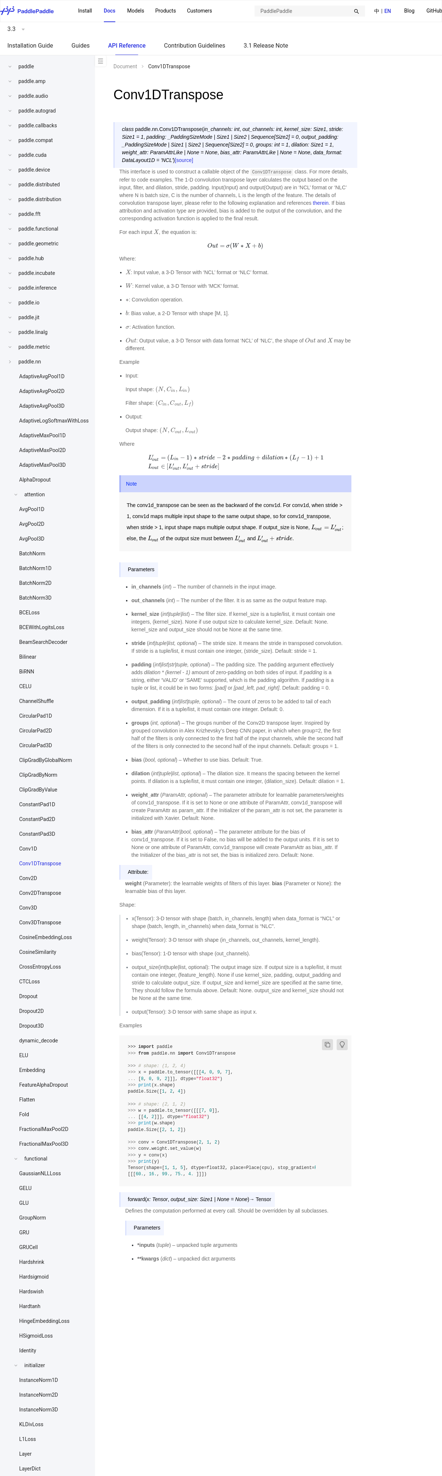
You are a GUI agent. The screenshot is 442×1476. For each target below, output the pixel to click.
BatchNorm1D (35, 568)
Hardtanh (30, 1306)
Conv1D (28, 849)
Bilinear (27, 657)
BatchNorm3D (35, 598)
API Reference (126, 45)
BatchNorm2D (35, 583)
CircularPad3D (35, 745)
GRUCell (28, 1247)
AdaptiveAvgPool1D (41, 376)
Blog (409, 11)
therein (321, 203)
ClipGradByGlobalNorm (45, 760)
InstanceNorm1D (38, 1380)
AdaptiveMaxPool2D (42, 450)
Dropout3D (31, 1026)
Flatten (27, 1100)
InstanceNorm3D (38, 1410)
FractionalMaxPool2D (44, 1129)
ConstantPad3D (37, 834)
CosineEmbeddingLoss (45, 937)
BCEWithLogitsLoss (41, 627)
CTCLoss (29, 981)
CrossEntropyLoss (40, 967)
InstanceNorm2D (38, 1395)
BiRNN (26, 672)
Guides (80, 45)
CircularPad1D (35, 716)
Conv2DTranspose (40, 893)
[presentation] (156, 232)
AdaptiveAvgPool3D (41, 406)
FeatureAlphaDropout (43, 1085)
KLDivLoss (31, 1424)
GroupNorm (32, 1218)
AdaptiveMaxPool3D (42, 465)
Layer (25, 1454)
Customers (199, 11)
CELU (25, 686)
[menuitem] (409, 11)
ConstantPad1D (37, 804)
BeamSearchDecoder (43, 642)
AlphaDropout (35, 480)
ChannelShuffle (36, 701)
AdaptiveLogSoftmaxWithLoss (54, 421)
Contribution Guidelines (194, 45)
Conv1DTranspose (40, 863)
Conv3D (28, 908)
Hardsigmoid (34, 1277)
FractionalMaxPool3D (44, 1144)
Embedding (32, 1070)
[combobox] (309, 11)
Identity (27, 1350)
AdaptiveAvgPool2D (41, 391)
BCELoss (29, 612)
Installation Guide (30, 45)
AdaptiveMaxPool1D (42, 435)
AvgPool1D (32, 509)
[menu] (145, 11)
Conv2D (28, 878)
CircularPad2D (35, 731)
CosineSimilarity (37, 952)
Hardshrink (31, 1262)
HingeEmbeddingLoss (44, 1321)
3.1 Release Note (266, 45)
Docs (110, 11)
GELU (25, 1188)
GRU (24, 1232)
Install (85, 11)
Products (165, 11)
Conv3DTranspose (40, 922)
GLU (24, 1203)
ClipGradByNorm (38, 775)
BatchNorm (32, 553)
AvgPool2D (32, 524)
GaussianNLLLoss (40, 1173)
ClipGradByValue (38, 790)
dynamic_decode (38, 1041)
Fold (24, 1114)
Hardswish (31, 1291)
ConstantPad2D (37, 819)
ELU (23, 1055)
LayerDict (30, 1469)
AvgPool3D (32, 539)
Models (135, 11)
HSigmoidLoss (36, 1336)
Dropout (28, 996)
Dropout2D (31, 1011)
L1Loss (27, 1439)
